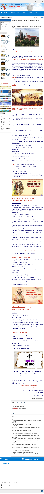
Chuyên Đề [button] (18, 12)
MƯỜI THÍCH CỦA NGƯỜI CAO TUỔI (7, 55)
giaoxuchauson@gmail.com (33, 459)
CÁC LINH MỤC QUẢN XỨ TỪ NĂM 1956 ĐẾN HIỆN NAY (5, 60)
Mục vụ (2, 22)
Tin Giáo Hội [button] (6, 12)
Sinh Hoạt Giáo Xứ (4, 26)
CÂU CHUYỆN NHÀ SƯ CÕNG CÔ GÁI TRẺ (5, 51)
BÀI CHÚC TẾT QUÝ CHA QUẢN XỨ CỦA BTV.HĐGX (5, 47)
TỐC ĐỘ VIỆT (8, 491)
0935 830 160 (7, 459)
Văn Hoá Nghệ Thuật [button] (33, 12)
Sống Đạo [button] (25, 12)
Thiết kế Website (3, 491)
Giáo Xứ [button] (13, 12)
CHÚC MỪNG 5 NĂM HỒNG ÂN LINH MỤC (7, 74)
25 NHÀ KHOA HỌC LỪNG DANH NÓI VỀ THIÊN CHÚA (5, 79)
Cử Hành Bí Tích (4, 24)
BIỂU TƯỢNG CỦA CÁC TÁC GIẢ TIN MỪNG (5, 37)
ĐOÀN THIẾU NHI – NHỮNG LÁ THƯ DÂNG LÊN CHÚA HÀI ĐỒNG (5, 42)
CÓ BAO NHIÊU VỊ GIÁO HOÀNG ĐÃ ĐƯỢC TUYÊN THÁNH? (5, 69)
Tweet (13, 413)
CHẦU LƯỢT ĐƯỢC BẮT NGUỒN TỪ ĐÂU (5, 64)
